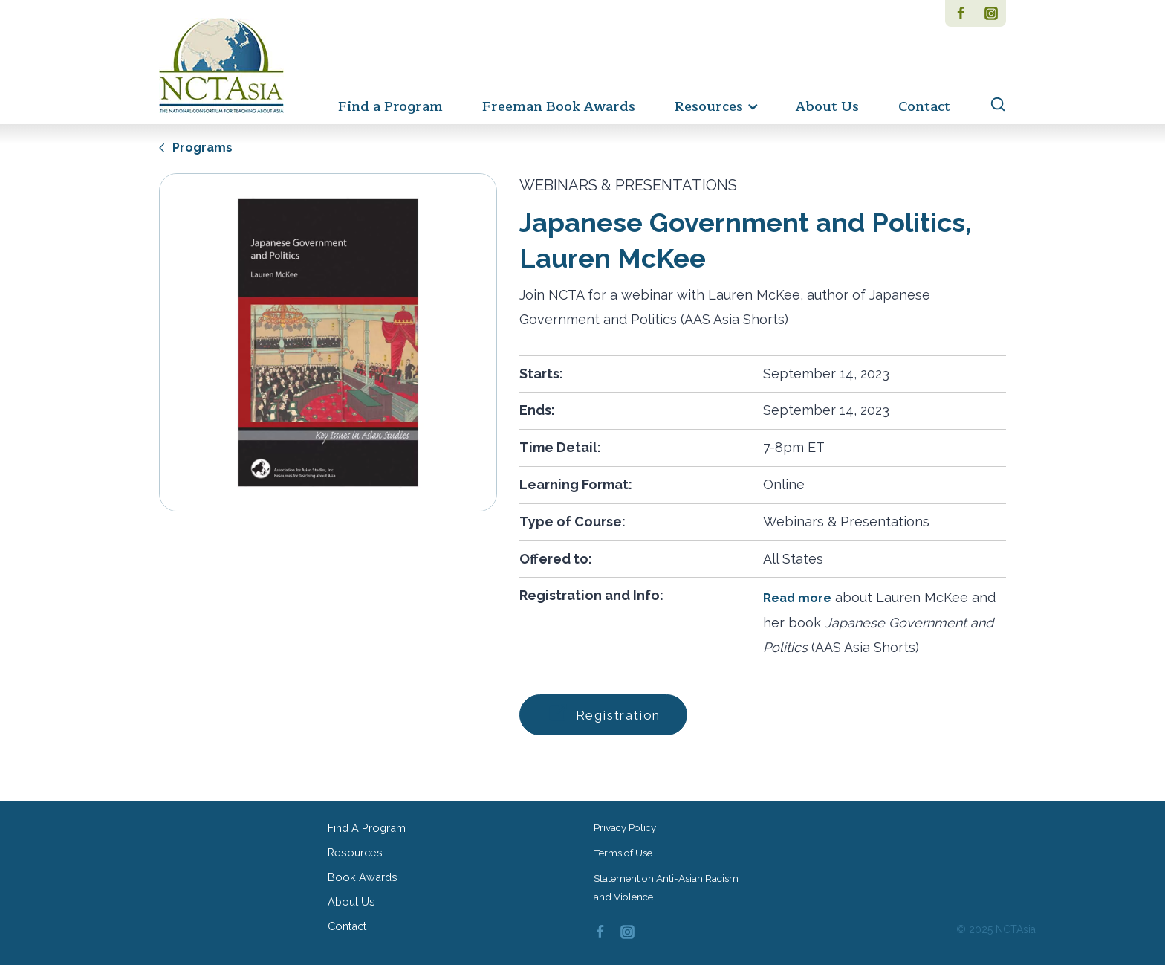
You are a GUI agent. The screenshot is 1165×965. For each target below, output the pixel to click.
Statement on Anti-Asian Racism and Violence (669, 883)
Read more (799, 597)
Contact (924, 106)
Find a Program (390, 106)
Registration (612, 714)
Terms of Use (626, 847)
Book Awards (364, 876)
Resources (357, 849)
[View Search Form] (991, 105)
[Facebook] (960, 13)
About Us (827, 106)
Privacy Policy (627, 821)
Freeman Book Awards (558, 106)
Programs (197, 147)
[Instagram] (991, 13)
